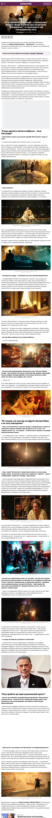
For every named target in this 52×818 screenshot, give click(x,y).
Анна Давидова (20, 32)
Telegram (33, 53)
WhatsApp (40, 53)
